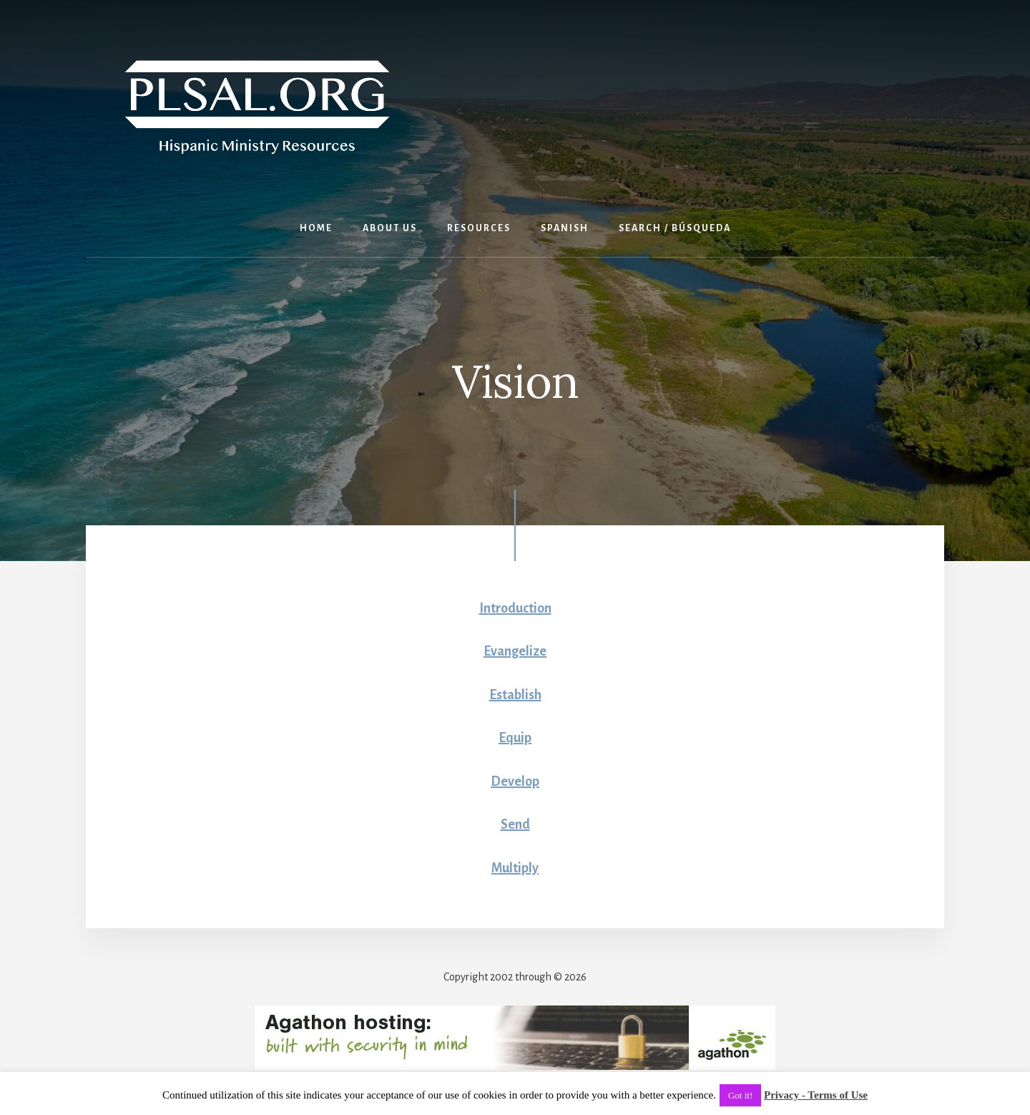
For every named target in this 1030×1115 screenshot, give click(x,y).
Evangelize (515, 651)
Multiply (515, 868)
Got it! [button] (740, 1095)
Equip (515, 738)
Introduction (515, 608)
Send (515, 824)
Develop (515, 781)
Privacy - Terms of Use (816, 1095)
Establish (515, 695)
